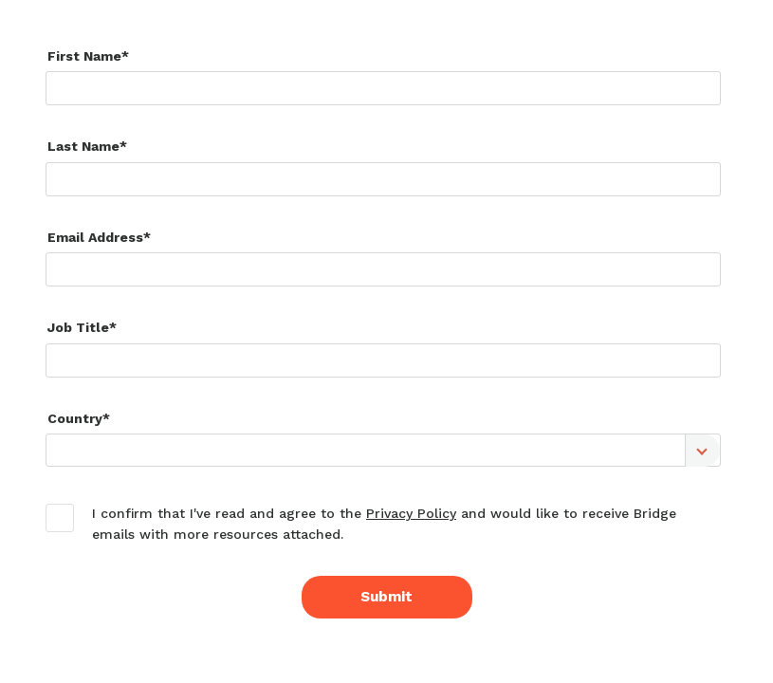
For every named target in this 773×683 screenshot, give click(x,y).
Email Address (95, 237)
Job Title (78, 327)
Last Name (83, 146)
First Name (84, 56)
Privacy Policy (411, 513)
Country (74, 418)
